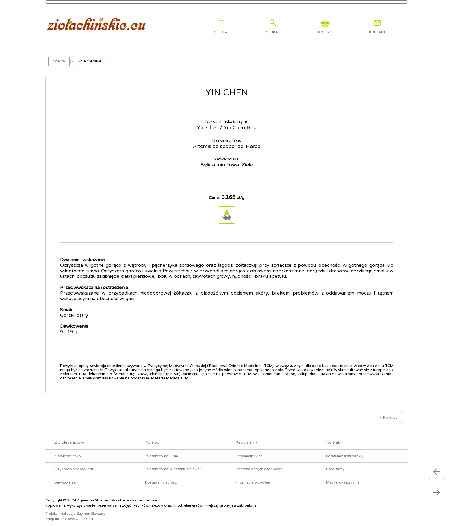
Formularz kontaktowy (344, 452)
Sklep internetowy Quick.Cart (69, 515)
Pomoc (152, 438)
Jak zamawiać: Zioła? (162, 452)
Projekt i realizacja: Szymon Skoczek (75, 510)
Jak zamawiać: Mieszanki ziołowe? (173, 465)
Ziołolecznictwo (69, 438)
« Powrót (388, 413)
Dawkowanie (65, 478)
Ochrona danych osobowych (259, 465)
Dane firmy (335, 465)
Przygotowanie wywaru (73, 465)
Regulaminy (246, 438)
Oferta (59, 57)
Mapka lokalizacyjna (342, 478)
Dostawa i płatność (161, 478)
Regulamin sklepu (250, 452)
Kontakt (334, 438)
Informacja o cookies (253, 478)
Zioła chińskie (89, 57)
